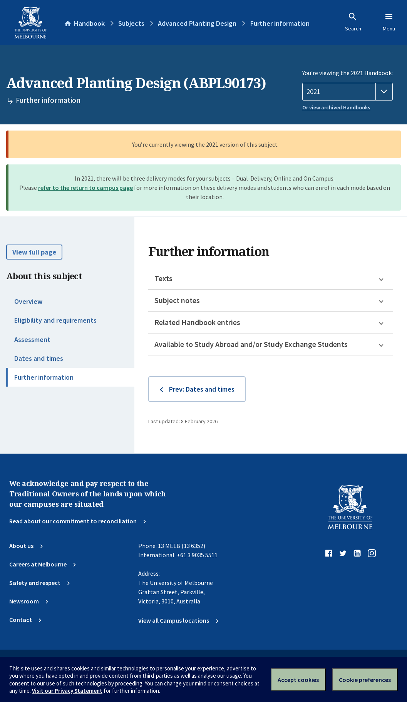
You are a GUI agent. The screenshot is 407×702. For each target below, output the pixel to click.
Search (353, 22)
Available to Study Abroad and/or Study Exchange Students (251, 344)
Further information (44, 377)
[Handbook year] (347, 91)
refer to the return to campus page (85, 187)
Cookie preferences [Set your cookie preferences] (365, 680)
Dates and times (38, 358)
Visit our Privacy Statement (67, 690)
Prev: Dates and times (201, 389)
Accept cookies (298, 680)
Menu (389, 22)
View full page (34, 252)
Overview (28, 301)
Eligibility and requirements (55, 320)
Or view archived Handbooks (336, 107)
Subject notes (177, 300)
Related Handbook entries (197, 322)
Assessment (32, 339)
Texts (163, 278)
